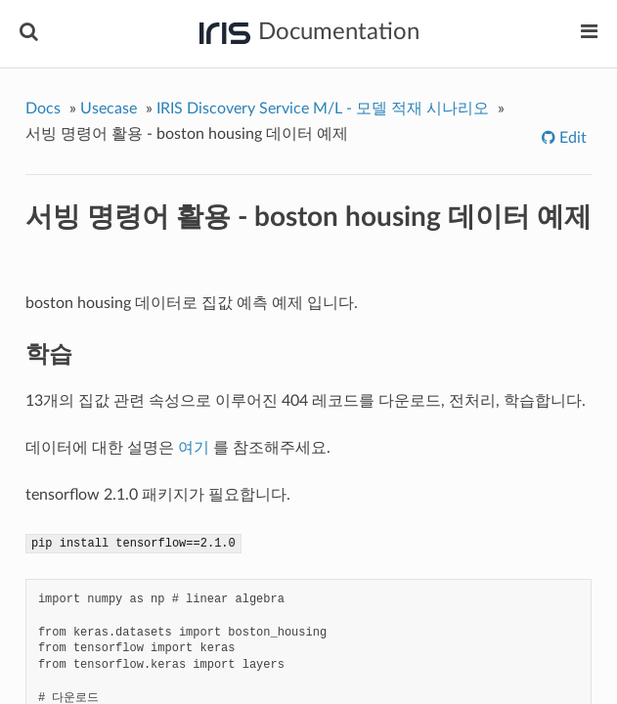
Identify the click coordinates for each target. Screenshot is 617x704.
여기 (193, 448)
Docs (43, 108)
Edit (571, 138)
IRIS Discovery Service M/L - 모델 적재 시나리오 (322, 108)
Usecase (108, 108)
